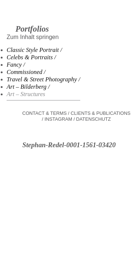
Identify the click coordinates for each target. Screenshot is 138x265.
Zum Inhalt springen (33, 37)
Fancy (14, 64)
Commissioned (24, 71)
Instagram (58, 119)
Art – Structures (26, 94)
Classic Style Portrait (33, 49)
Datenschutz (93, 119)
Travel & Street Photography (42, 79)
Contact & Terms (44, 113)
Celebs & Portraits (30, 57)
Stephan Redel (69, 18)
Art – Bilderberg (26, 86)
